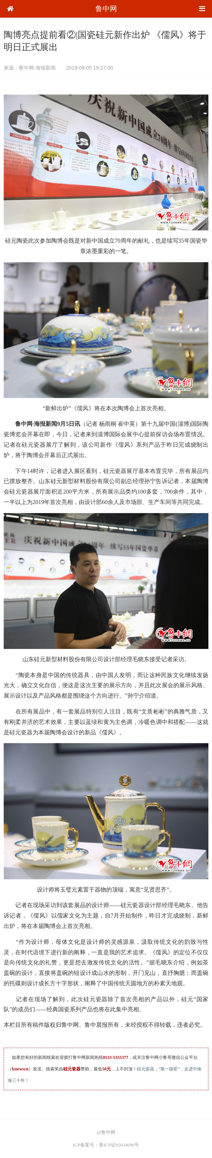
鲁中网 (106, 9)
